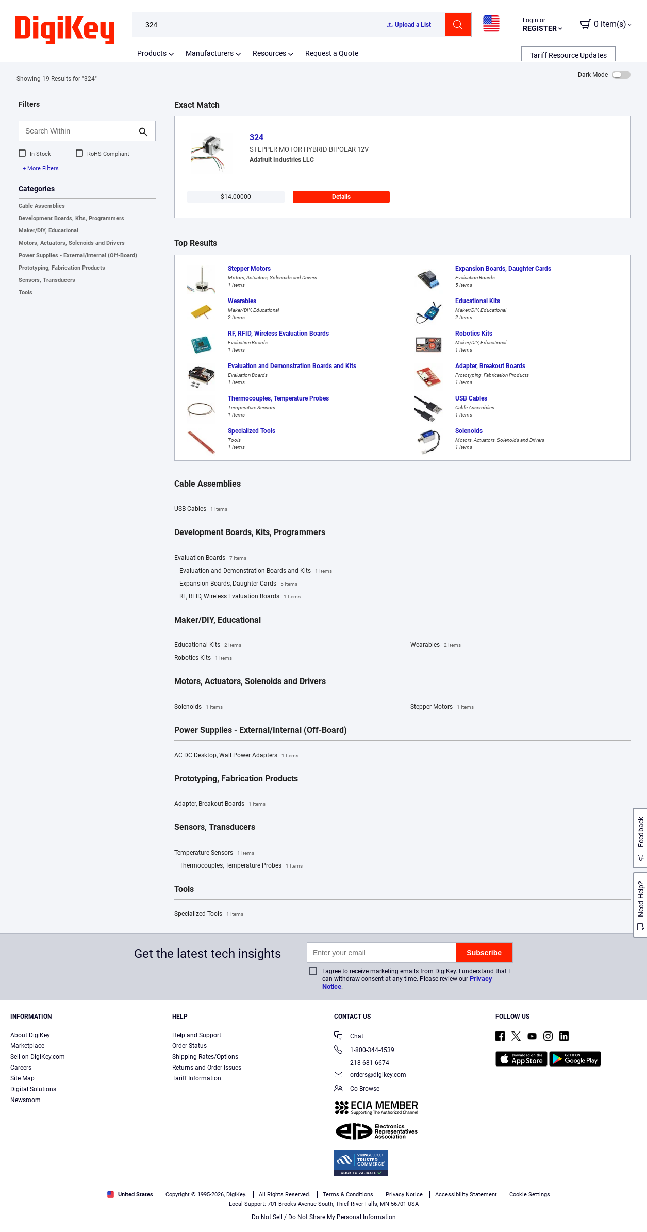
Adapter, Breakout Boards (220, 804)
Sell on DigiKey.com (37, 1056)
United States (130, 1194)
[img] (64, 30)
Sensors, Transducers (47, 280)
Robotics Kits (203, 658)
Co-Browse (356, 1089)
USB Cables (200, 509)
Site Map (22, 1078)
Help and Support (196, 1035)
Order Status (189, 1046)
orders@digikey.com (370, 1075)
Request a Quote (331, 53)
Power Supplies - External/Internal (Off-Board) (78, 255)
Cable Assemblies (42, 206)
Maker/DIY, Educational (48, 231)
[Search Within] (79, 131)
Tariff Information (196, 1078)
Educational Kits (207, 645)
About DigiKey (30, 1035)
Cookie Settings (529, 1194)
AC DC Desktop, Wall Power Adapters (236, 756)
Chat (348, 1037)
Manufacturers (210, 53)
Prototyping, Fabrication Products (62, 268)
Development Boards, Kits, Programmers (71, 218)
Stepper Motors (442, 707)
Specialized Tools (208, 914)
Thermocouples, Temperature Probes (241, 866)
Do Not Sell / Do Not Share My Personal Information (324, 1217)
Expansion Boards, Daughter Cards (238, 584)
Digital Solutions (33, 1089)
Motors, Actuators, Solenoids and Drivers (72, 243)
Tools (25, 292)
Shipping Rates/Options (205, 1056)
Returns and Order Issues (206, 1067)
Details (341, 197)
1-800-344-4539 (364, 1051)
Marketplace (27, 1046)
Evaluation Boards (210, 558)
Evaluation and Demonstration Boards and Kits (255, 571)
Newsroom (25, 1100)
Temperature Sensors (214, 853)
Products (152, 53)
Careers (20, 1067)
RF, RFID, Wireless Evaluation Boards (240, 597)
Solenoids (198, 707)
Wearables (435, 645)
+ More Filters (41, 168)
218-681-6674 (361, 1063)
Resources (269, 53)
